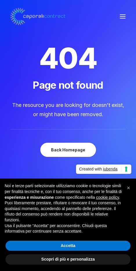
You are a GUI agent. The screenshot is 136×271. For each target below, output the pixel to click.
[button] (122, 16)
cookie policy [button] (107, 197)
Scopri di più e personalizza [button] (68, 259)
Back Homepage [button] (68, 149)
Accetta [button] (68, 245)
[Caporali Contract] (37, 16)
